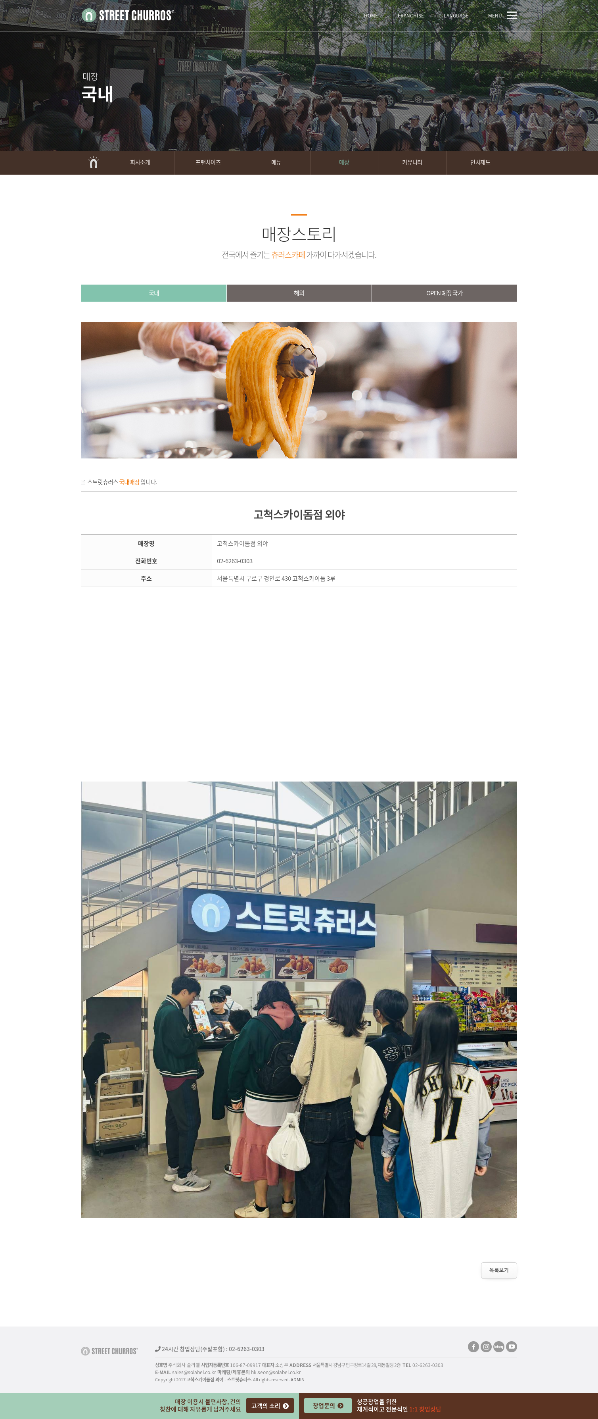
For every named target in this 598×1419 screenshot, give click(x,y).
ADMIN (298, 1379)
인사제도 (480, 162)
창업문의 (328, 1405)
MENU (502, 15)
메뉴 (276, 162)
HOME (371, 15)
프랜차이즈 (208, 162)
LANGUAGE (456, 15)
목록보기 (499, 1270)
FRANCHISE (411, 15)
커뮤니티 (412, 162)
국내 (154, 293)
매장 (344, 162)
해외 (299, 293)
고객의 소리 (270, 1405)
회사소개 (140, 162)
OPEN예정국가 (444, 293)
